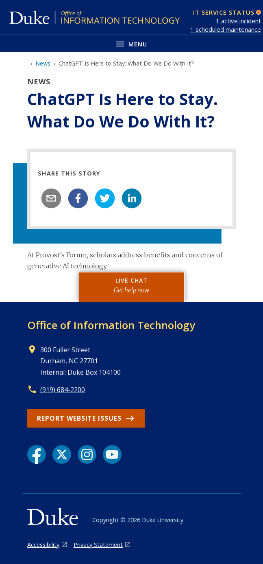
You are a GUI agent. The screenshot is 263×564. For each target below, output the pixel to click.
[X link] (61, 454)
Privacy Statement (98, 545)
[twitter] (105, 198)
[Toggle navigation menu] (131, 43)
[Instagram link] (87, 454)
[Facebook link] (36, 454)
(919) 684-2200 (62, 389)
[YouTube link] (112, 454)
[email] (51, 198)
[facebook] (78, 198)
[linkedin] (132, 198)
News (42, 63)
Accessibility (43, 545)
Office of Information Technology (111, 325)
